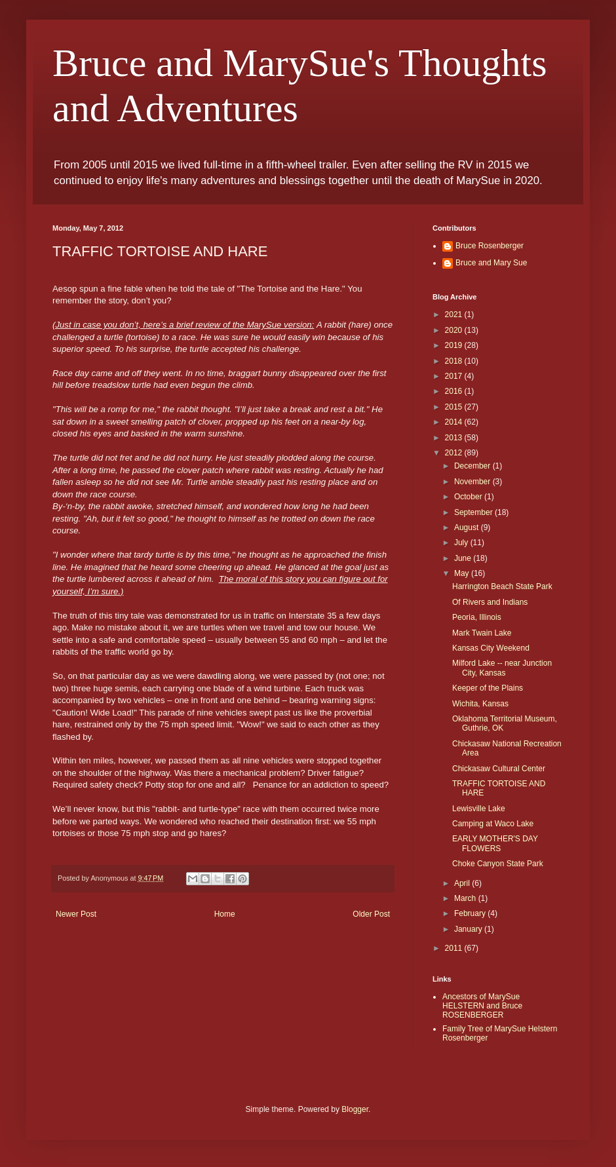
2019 (455, 345)
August (467, 527)
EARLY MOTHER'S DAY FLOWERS (495, 843)
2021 (455, 314)
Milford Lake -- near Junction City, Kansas (502, 668)
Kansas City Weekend (490, 648)
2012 (455, 452)
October (469, 496)
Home (224, 914)
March (466, 898)
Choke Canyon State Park (497, 863)
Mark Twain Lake (482, 633)
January (469, 929)
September (474, 512)
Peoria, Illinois (476, 617)
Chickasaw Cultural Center (498, 768)
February (471, 913)
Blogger (354, 1109)
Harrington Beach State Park (502, 586)
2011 (455, 948)
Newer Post (76, 914)
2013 (455, 437)
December (473, 465)
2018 (455, 361)
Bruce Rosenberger (489, 245)
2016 (455, 391)
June (463, 558)
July (462, 542)
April (463, 883)
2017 (455, 376)
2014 (455, 422)
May (462, 573)
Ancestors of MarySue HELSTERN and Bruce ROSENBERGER (482, 1006)
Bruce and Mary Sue (491, 262)
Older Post (371, 914)
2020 (455, 330)
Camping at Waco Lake (492, 823)
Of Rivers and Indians (490, 602)
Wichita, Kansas (480, 703)
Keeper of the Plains (487, 688)
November (473, 481)
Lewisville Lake (478, 808)
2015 (455, 406)
